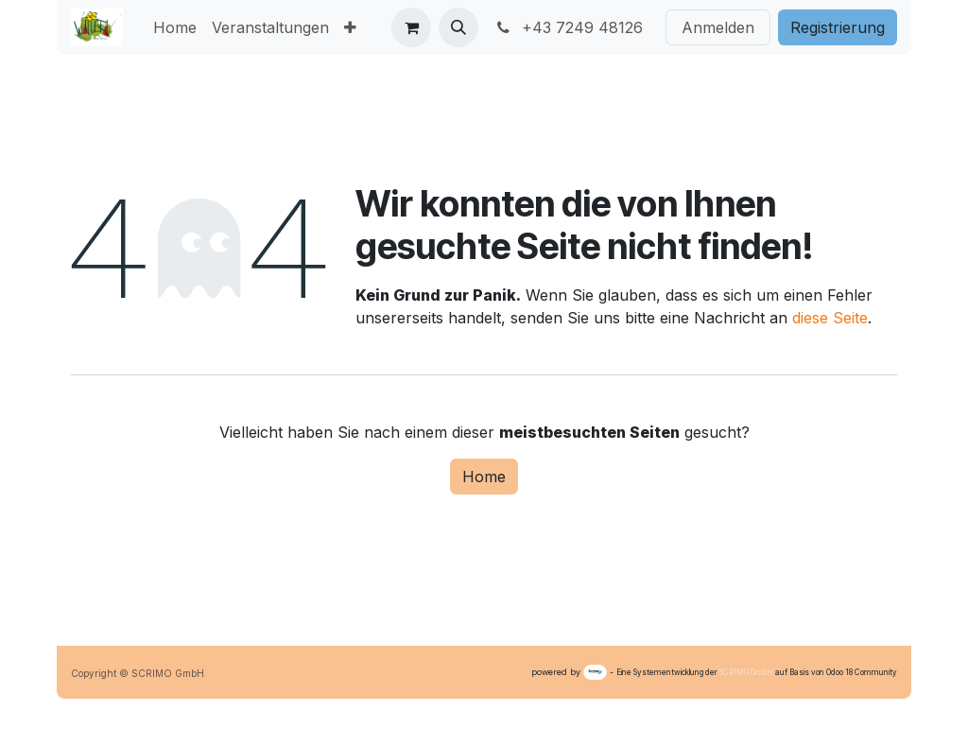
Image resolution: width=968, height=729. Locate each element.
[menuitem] (175, 27)
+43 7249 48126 (568, 27)
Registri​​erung (837, 27)
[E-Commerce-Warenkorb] (411, 27)
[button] (458, 27)
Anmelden (718, 27)
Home (484, 476)
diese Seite (830, 317)
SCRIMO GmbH (746, 672)
